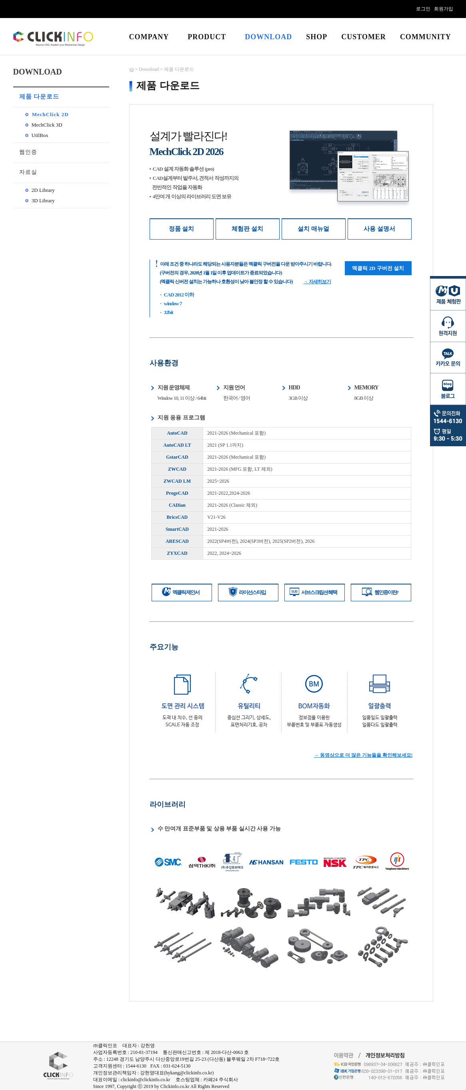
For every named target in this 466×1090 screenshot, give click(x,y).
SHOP (316, 37)
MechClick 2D (47, 114)
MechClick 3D (43, 125)
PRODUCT (207, 37)
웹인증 (28, 152)
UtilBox (36, 135)
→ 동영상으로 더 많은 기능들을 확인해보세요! (363, 755)
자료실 (28, 172)
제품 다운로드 (39, 96)
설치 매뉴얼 (313, 229)
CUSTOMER (363, 37)
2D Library (40, 190)
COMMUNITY (425, 37)
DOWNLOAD (268, 37)
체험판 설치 (247, 229)
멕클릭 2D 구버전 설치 (378, 268)
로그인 (423, 9)
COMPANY (149, 37)
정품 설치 (181, 229)
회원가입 (443, 9)
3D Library (40, 200)
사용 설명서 (379, 229)
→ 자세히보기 (317, 281)
